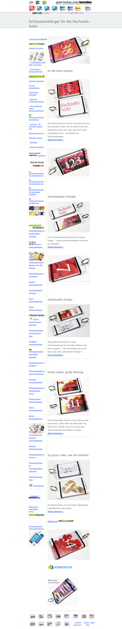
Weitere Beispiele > (56, 140)
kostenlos (37, 156)
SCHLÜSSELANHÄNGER (38, 39)
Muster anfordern (36, 147)
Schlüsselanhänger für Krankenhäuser (36, 182)
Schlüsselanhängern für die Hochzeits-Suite (36, 333)
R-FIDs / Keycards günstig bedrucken (35, 322)
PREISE (86, 622)
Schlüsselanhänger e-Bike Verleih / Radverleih (36, 353)
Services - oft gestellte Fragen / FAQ (36, 126)
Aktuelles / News (35, 138)
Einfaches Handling (36, 81)
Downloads (33, 509)
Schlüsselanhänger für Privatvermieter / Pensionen (37, 233)
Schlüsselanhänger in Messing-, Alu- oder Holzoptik (36, 264)
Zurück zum (61, 521)
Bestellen (33, 143)
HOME (92, 622)
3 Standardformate (37, 62)
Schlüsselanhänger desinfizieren (36, 118)
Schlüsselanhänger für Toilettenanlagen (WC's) (37, 391)
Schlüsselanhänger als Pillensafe (36, 201)
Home (31, 512)
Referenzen (33, 507)
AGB (87, 625)
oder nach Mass (35, 65)
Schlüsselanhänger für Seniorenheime (36, 174)
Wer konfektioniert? (36, 133)
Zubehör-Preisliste (36, 48)
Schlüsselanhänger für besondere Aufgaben (36, 191)
